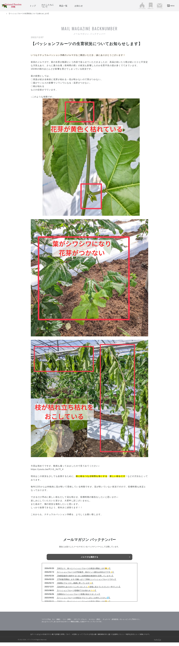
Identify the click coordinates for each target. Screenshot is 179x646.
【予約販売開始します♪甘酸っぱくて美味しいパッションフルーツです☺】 (86, 583)
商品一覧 (63, 6)
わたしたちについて (48, 6)
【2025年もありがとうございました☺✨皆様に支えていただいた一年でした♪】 (89, 590)
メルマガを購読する (89, 557)
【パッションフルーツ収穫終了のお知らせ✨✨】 (77, 594)
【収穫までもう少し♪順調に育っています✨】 (75, 587)
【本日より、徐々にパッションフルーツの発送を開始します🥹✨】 (84, 572)
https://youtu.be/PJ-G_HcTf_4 (47, 469)
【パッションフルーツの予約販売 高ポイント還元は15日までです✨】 (85, 576)
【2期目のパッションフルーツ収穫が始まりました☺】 (78, 598)
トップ (33, 6)
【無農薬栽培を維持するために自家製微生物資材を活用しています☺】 (85, 579)
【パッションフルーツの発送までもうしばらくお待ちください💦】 (84, 601)
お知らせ (79, 6)
